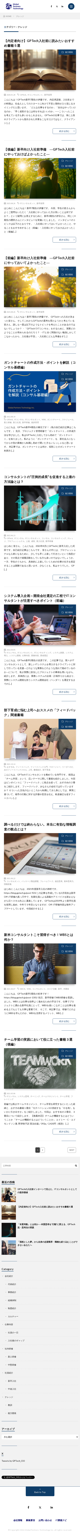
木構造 (66, 989)
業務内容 (35, 655)
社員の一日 (13, 1332)
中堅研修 (12, 1364)
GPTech (23, 95)
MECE (22, 989)
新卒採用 (48, 95)
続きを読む (64, 131)
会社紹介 (9, 1276)
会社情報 (17, 1520)
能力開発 (69, 52)
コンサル (45, 538)
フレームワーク (46, 881)
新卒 (60, 989)
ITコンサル (19, 419)
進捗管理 (35, 422)
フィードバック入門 (39, 767)
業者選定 (44, 655)
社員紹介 (9, 1372)
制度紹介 (12, 1308)
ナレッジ (69, 160)
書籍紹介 (37, 770)
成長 (33, 541)
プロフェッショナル (15, 541)
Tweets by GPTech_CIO (13, 1461)
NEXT (71, 1150)
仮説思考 (59, 881)
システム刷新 (58, 652)
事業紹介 (12, 1292)
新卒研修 (26, 422)
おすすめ (10, 767)
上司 (30, 770)
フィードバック (22, 767)
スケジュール (67, 419)
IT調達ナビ (61, 1520)
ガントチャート (54, 419)
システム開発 (15, 655)
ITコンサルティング (42, 652)
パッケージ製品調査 (30, 881)
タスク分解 (52, 989)
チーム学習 (65, 1096)
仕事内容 (26, 655)
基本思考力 (68, 881)
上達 (28, 541)
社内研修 (9, 1348)
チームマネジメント (50, 1096)
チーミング (35, 1096)
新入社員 (17, 422)
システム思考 (23, 1096)
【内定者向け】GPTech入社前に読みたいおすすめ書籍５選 (45, 1206)
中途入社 (12, 1389)
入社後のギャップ (16, 1340)
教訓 (10, 1405)
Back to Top (40, 1492)
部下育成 (46, 770)
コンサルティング (58, 538)
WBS (44, 419)
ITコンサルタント (35, 95)
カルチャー (13, 1316)
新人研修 (8, 422)
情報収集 (8, 884)
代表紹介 (12, 1284)
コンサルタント (13, 881)
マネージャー (55, 767)
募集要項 (30, 1520)
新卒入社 (12, 1381)
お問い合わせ (45, 1520)
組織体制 (12, 1300)
